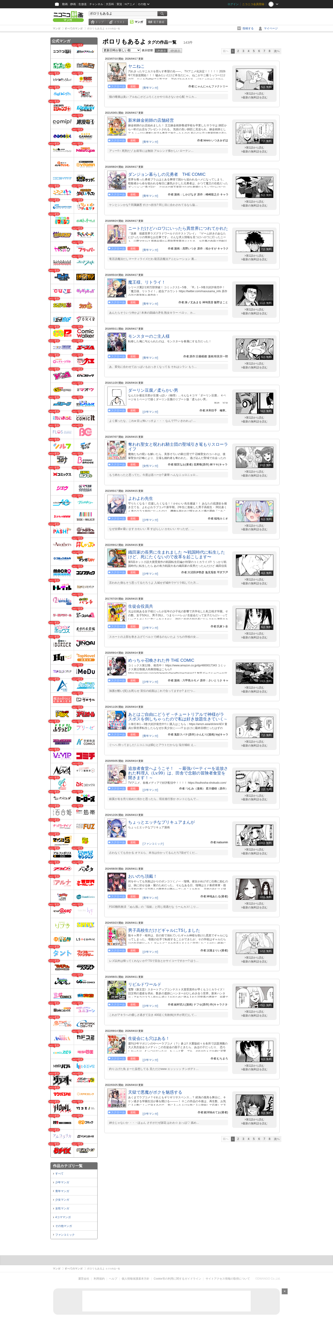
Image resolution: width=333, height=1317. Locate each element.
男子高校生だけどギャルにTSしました (164, 930)
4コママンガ (63, 1217)
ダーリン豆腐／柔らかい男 (153, 390)
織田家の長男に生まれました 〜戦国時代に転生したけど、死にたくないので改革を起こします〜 (176, 554)
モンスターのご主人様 (149, 336)
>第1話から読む (254, 93)
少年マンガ (62, 1182)
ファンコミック (65, 1234)
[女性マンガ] (150, 465)
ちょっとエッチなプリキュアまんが (161, 822)
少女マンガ (62, 1199)
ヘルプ (113, 1278)
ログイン (233, 4)
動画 (65, 4)
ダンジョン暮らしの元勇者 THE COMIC (167, 174)
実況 (119, 4)
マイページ (271, 28)
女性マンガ (62, 1208)
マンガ (139, 22)
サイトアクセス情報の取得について (228, 1278)
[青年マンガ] (150, 87)
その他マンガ (63, 1226)
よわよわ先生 (140, 498)
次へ (277, 51)
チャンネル (96, 4)
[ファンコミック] (153, 843)
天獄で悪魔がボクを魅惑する (155, 1092)
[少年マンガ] (150, 411)
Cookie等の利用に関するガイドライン (177, 1278)
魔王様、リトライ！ (147, 282)
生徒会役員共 (140, 606)
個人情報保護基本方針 (135, 1278)
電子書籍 (158, 22)
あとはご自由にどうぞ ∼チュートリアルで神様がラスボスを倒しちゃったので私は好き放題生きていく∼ (177, 716)
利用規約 (99, 1278)
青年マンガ (62, 1191)
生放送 (82, 4)
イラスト (119, 22)
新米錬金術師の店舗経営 (151, 120)
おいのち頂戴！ (142, 876)
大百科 (110, 4)
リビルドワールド (144, 984)
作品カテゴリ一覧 (68, 1166)
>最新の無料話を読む (254, 97)
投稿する (248, 28)
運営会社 (83, 1278)
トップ (99, 22)
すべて (59, 1173)
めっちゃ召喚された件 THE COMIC (161, 660)
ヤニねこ (136, 66)
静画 (73, 4)
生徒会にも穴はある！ (149, 1038)
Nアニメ (130, 4)
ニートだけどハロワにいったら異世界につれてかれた (178, 228)
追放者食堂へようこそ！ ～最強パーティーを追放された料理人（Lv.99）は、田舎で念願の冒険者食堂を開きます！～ (178, 773)
